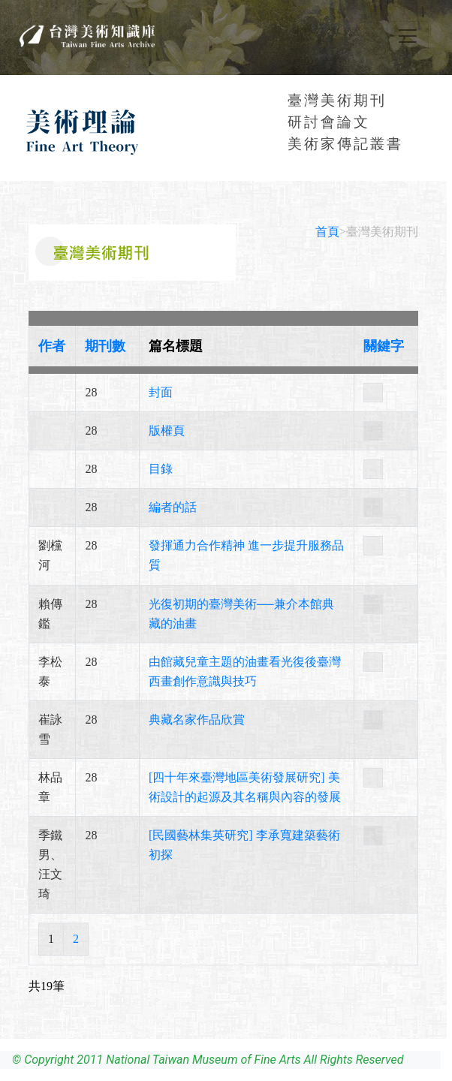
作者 (51, 346)
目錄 (161, 468)
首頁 (327, 231)
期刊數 (105, 346)
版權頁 (167, 430)
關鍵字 (383, 346)
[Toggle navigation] (408, 36)
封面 (161, 392)
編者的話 (173, 507)
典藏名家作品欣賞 (197, 719)
